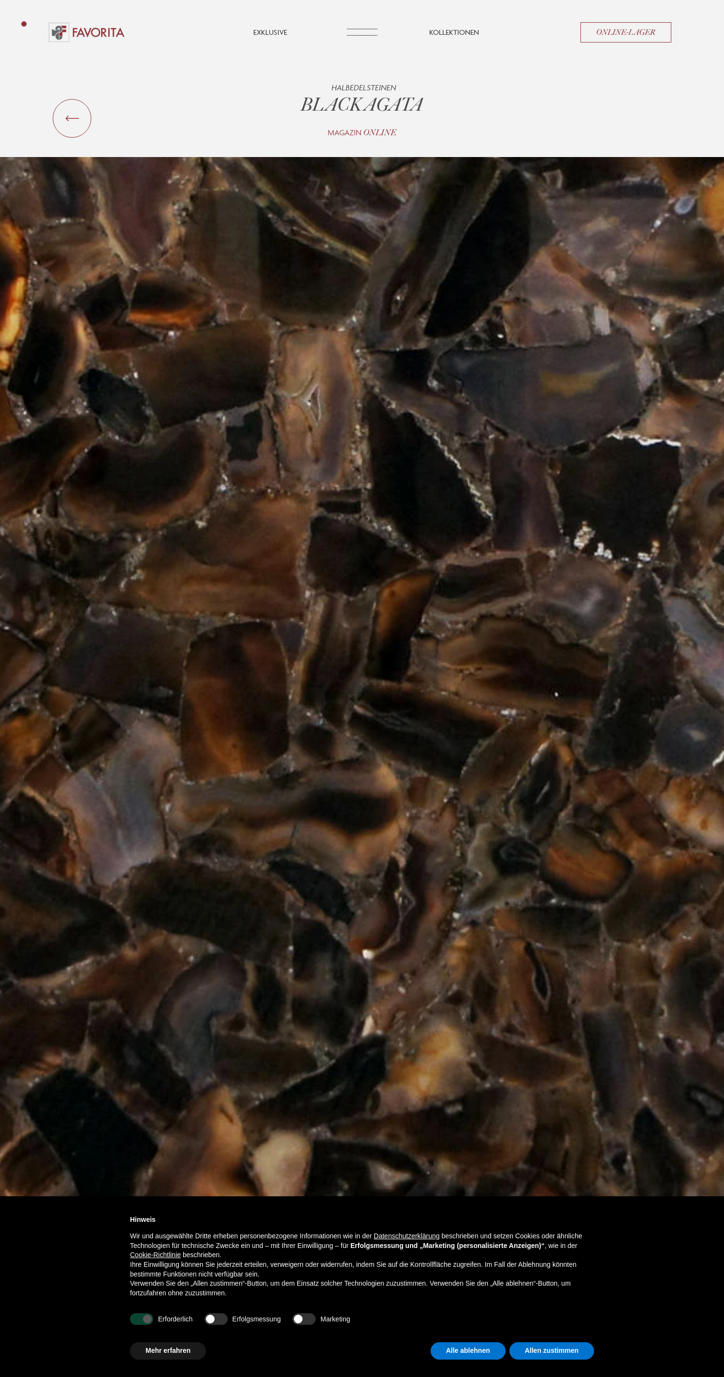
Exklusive (270, 32)
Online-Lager (625, 32)
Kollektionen (454, 32)
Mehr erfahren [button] (167, 1350)
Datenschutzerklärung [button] (406, 1236)
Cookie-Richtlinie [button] (155, 1255)
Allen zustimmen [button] (552, 1350)
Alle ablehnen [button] (468, 1350)
